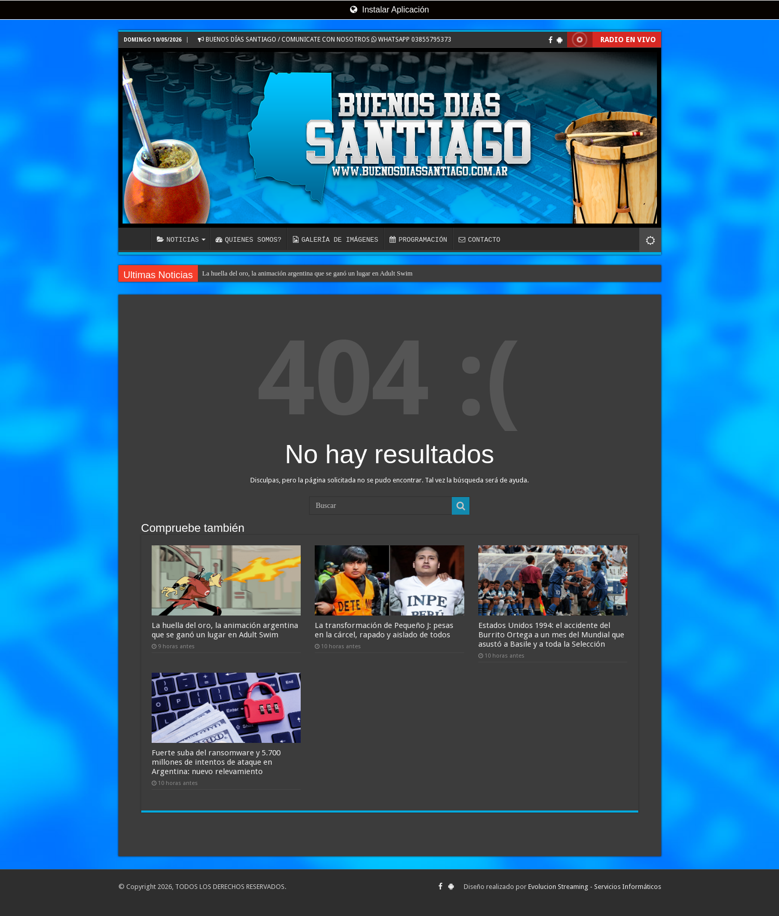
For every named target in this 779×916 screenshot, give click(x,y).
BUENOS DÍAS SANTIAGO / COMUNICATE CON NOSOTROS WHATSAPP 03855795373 (324, 39)
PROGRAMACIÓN (418, 239)
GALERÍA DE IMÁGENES (335, 239)
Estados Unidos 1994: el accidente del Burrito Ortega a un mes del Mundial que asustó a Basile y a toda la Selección (551, 635)
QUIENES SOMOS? (248, 239)
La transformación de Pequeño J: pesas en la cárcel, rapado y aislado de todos (384, 630)
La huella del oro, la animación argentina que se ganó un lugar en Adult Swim (307, 273)
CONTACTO (479, 239)
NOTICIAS (178, 239)
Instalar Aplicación (389, 9)
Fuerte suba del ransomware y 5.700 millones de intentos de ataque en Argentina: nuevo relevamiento (216, 762)
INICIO (137, 239)
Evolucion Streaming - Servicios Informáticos (594, 887)
